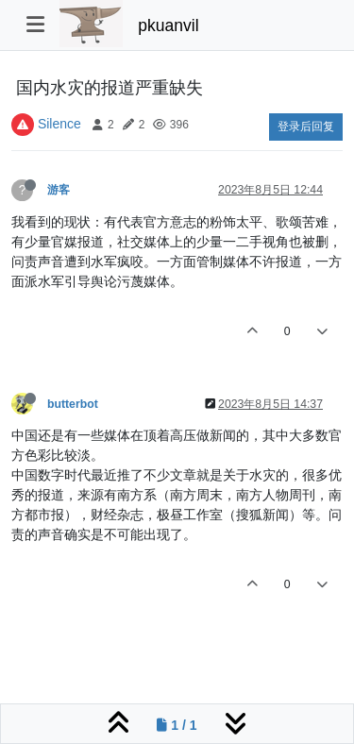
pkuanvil (168, 25)
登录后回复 (306, 126)
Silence (59, 123)
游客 (58, 189)
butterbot (72, 404)
